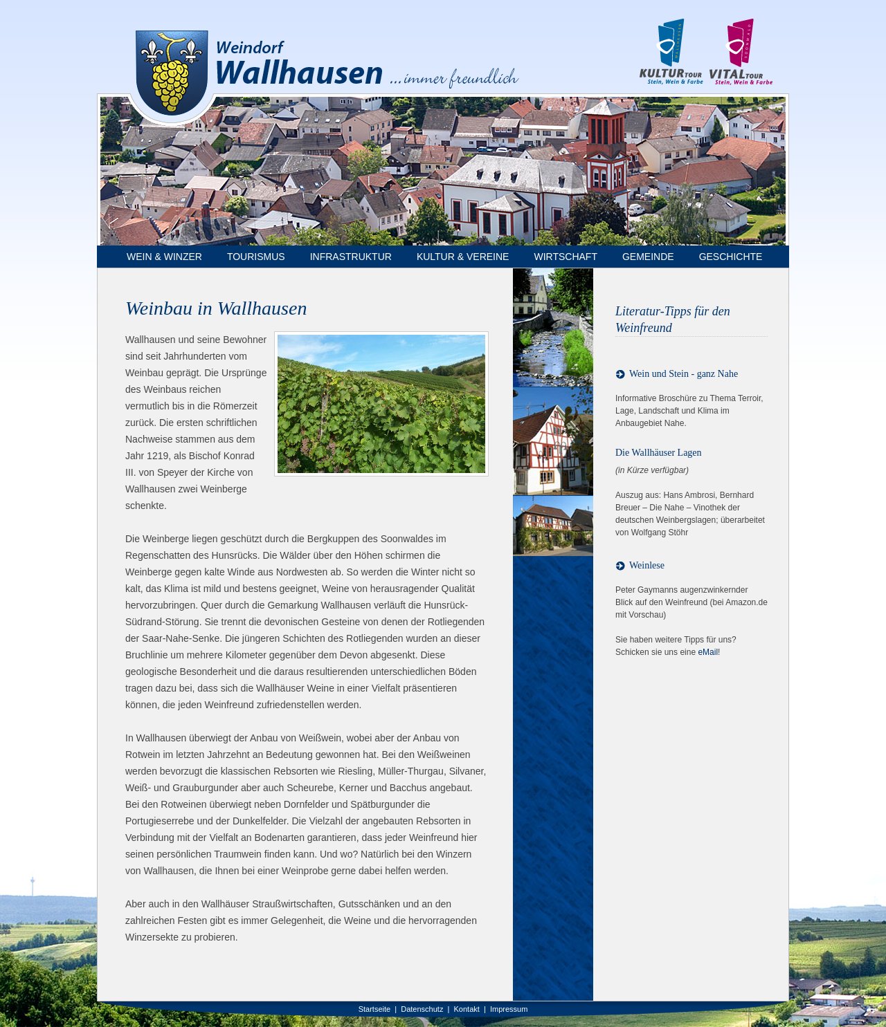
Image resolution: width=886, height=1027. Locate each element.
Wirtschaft (565, 256)
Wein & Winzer (164, 256)
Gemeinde (648, 256)
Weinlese (646, 565)
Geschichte (731, 256)
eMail (708, 652)
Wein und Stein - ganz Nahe (683, 374)
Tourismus (256, 256)
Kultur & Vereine (463, 256)
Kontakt (467, 1009)
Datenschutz (422, 1009)
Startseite (374, 1009)
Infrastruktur (351, 256)
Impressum (508, 1009)
